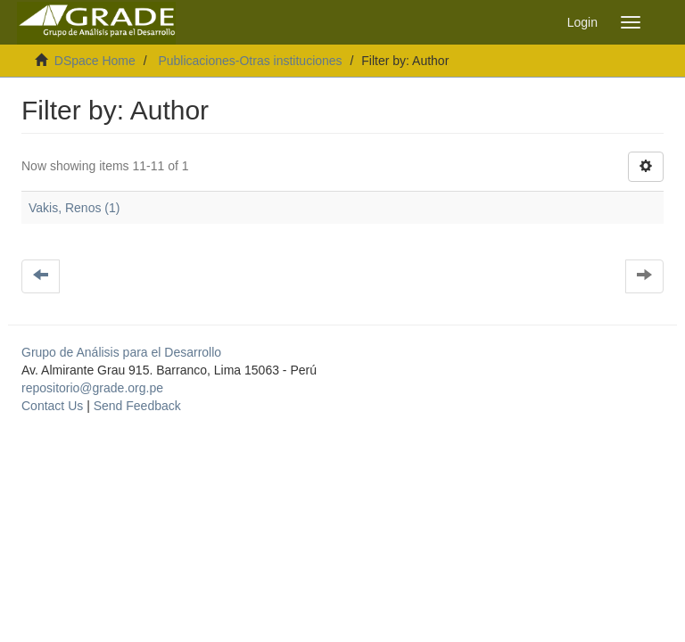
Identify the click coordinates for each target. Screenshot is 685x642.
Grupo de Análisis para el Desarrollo (121, 352)
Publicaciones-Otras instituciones (250, 61)
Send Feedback (137, 406)
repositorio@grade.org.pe (92, 388)
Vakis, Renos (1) (74, 208)
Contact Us (52, 406)
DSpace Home (95, 61)
